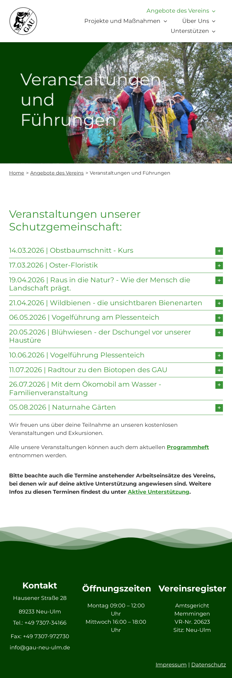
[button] (116, 250)
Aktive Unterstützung (158, 492)
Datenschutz (208, 664)
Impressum (171, 664)
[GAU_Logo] (23, 9)
